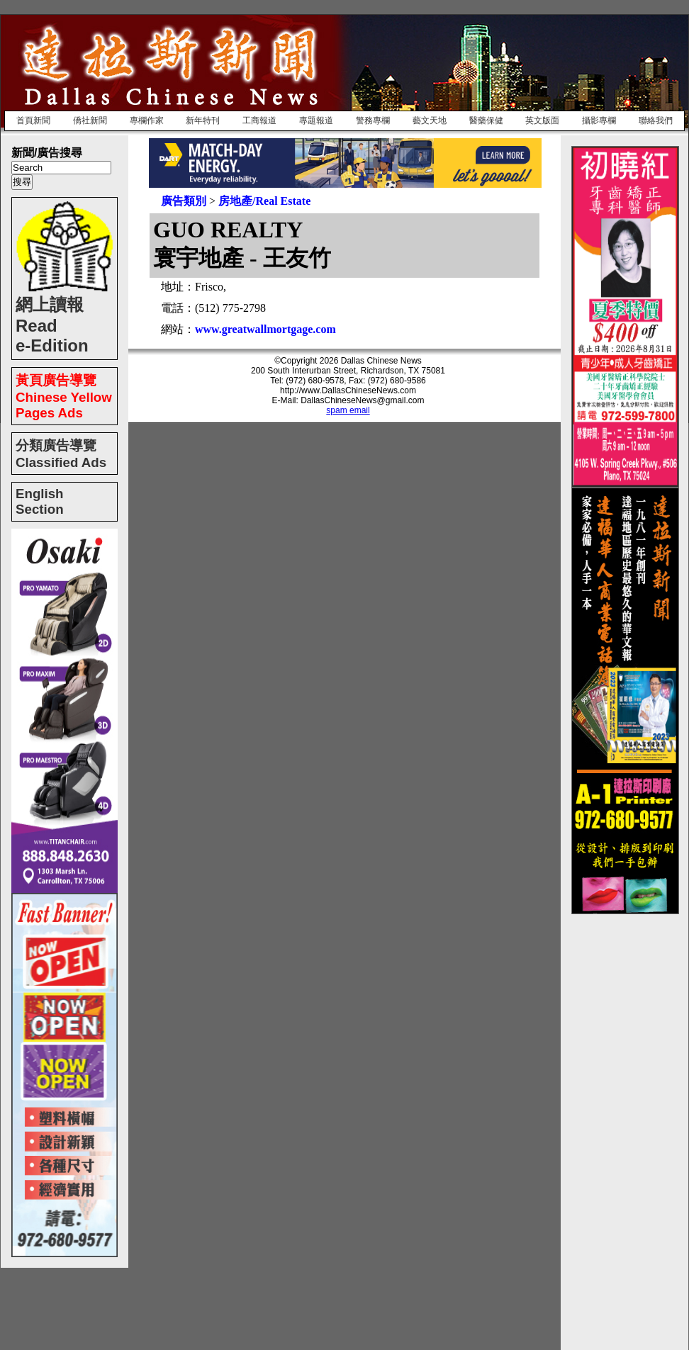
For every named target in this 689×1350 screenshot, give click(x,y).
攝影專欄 (599, 120)
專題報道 (316, 120)
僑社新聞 (90, 120)
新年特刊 (203, 120)
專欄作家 (147, 120)
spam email (347, 410)
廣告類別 (183, 201)
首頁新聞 (33, 120)
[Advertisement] (628, 1126)
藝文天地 (430, 120)
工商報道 (259, 120)
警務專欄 (373, 120)
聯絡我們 (656, 120)
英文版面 (542, 120)
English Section (40, 501)
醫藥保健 (486, 120)
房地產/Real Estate (264, 201)
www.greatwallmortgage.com (265, 329)
